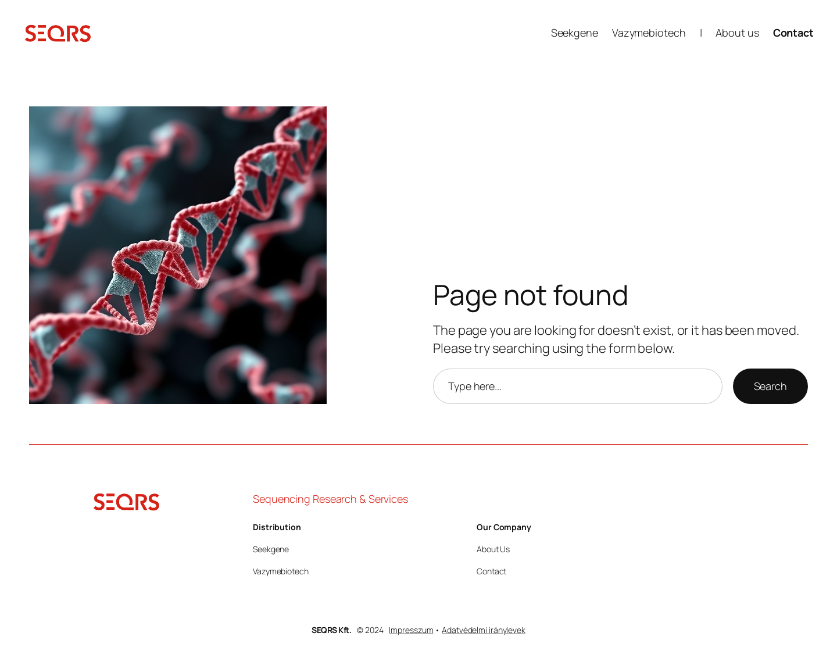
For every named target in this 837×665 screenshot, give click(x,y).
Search (770, 386)
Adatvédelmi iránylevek (483, 629)
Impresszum (411, 629)
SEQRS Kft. (331, 629)
